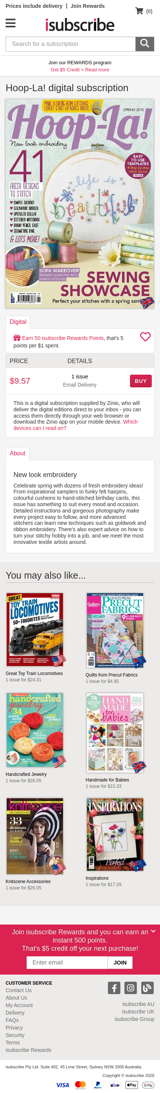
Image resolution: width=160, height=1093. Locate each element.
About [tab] (17, 453)
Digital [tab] (18, 322)
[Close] (153, 931)
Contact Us (18, 990)
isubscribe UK (138, 1012)
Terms (13, 1043)
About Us (16, 998)
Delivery (15, 1013)
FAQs (12, 1020)
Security (15, 1035)
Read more (97, 69)
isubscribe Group (134, 1019)
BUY (141, 381)
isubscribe (138, 1004)
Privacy (14, 1028)
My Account (19, 1005)
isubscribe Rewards (28, 1050)
